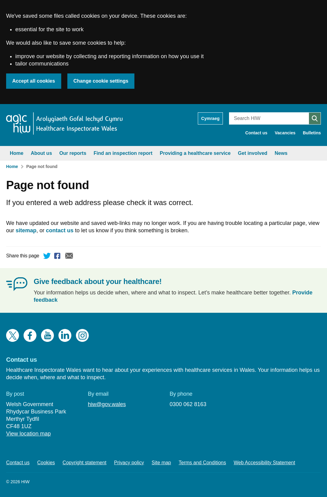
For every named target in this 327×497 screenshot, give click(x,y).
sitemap (26, 230)
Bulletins (312, 132)
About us (41, 153)
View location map (28, 434)
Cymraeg (210, 118)
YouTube (47, 335)
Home (16, 153)
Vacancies (285, 132)
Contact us (256, 132)
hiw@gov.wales (107, 404)
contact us (59, 230)
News (281, 153)
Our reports (72, 153)
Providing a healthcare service (195, 153)
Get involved (252, 153)
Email (69, 257)
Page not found (42, 166)
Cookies (46, 462)
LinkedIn (64, 335)
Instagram (82, 335)
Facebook (58, 257)
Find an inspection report (123, 153)
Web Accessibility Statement (264, 462)
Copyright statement (84, 462)
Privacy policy (129, 462)
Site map (161, 462)
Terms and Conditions (202, 462)
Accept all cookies (33, 81)
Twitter (47, 257)
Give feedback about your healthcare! (98, 281)
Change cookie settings (101, 81)
